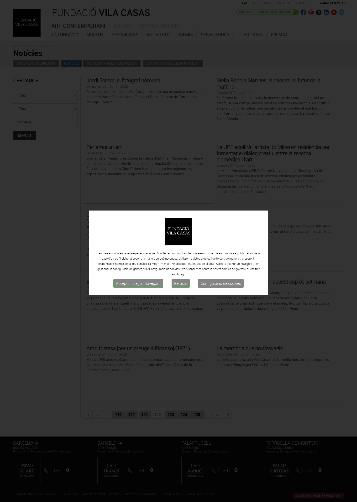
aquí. (184, 276)
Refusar (180, 285)
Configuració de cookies (221, 285)
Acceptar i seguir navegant (138, 285)
